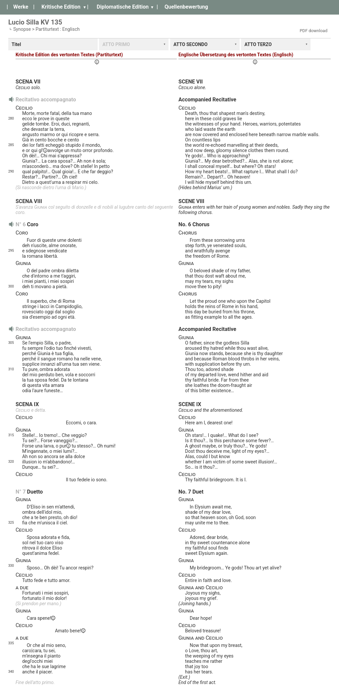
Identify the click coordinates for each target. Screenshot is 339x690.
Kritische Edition (60, 7)
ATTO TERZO (257, 44)
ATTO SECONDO (190, 44)
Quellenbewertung (186, 7)
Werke (20, 7)
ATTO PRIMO (116, 44)
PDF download (313, 30)
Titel (16, 44)
